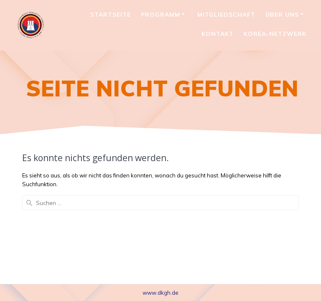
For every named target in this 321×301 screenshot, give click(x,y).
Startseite (110, 14)
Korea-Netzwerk (275, 34)
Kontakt (217, 34)
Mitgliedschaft (226, 14)
